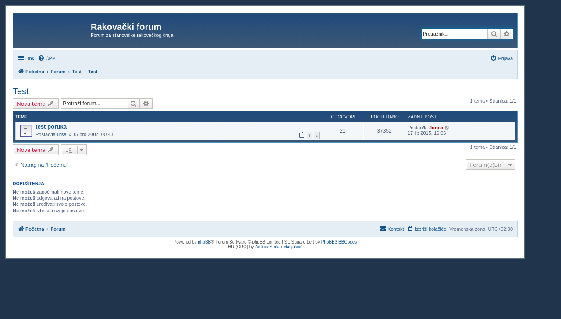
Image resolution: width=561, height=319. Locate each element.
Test (21, 91)
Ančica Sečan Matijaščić (278, 246)
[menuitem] (47, 58)
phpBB (204, 242)
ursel (62, 134)
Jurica (436, 127)
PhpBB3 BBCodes (339, 242)
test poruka (51, 126)
